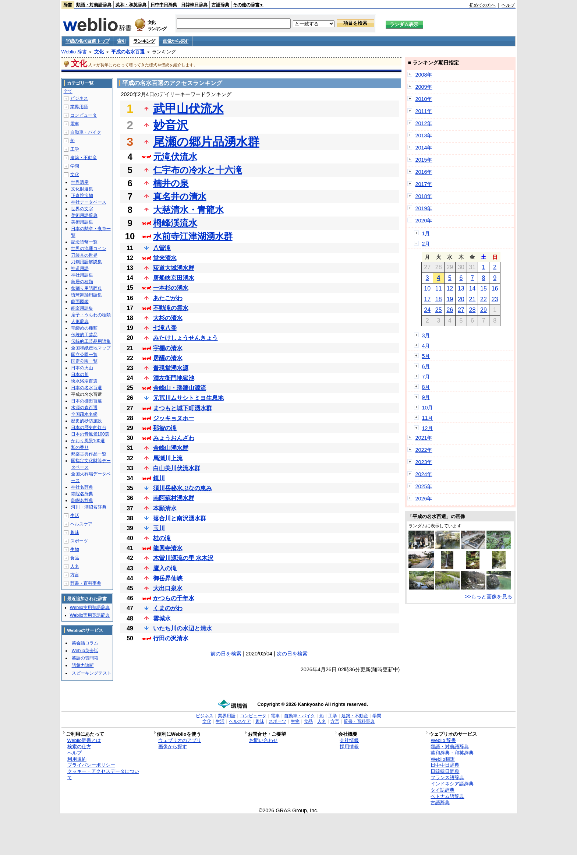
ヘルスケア (81, 524)
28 (472, 310)
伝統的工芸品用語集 (91, 341)
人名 (74, 566)
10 (427, 288)
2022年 (423, 450)
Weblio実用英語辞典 (90, 615)
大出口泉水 (168, 588)
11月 (427, 418)
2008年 (423, 75)
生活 (74, 515)
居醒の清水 (168, 358)
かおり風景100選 (88, 440)
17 (427, 299)
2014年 (423, 148)
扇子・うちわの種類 (91, 314)
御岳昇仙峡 (168, 578)
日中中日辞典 (164, 5)
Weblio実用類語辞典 (90, 607)
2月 (426, 244)
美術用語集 (82, 222)
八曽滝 (162, 248)
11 (438, 288)
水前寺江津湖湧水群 (193, 236)
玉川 (159, 528)
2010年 (423, 99)
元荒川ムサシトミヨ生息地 (188, 398)
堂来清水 (165, 258)
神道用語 (80, 268)
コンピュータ (83, 115)
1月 (426, 233)
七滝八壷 (165, 328)
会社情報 (349, 740)
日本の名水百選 (86, 387)
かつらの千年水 (173, 598)
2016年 (423, 172)
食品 (74, 557)
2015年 (423, 160)
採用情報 (349, 746)
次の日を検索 (292, 654)
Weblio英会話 (85, 650)
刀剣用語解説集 (86, 261)
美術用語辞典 (84, 215)
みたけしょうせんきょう (185, 338)
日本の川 (80, 374)
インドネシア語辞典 (452, 784)
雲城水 (162, 618)
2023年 (423, 462)
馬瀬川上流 (168, 458)
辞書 (67, 5)
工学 (74, 149)
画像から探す (175, 41)
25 (438, 310)
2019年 (423, 208)
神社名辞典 (82, 487)
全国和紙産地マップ (91, 348)
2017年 (423, 184)
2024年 (423, 474)
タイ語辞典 (442, 790)
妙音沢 (170, 125)
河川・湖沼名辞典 (88, 507)
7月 (426, 377)
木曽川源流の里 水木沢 (183, 558)
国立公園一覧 (84, 354)
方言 (74, 574)
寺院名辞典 (82, 493)
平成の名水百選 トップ (87, 41)
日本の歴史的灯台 (88, 427)
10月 (427, 408)
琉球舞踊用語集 (86, 295)
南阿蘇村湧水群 (173, 498)
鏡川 (159, 478)
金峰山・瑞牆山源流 (179, 388)
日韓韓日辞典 (194, 5)
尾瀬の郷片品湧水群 (206, 141)
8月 (426, 387)
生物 (74, 549)
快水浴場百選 (84, 381)
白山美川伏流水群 (176, 468)
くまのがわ (168, 608)
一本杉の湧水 (170, 288)
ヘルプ (508, 5)
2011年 (423, 111)
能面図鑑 (80, 301)
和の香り (80, 447)
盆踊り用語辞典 (86, 288)
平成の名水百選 (128, 51)
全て (68, 91)
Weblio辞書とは (84, 740)
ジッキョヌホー (173, 418)
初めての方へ (482, 5)
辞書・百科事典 (85, 583)
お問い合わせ (263, 740)
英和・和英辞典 (131, 5)
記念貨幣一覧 (84, 241)
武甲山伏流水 (188, 108)
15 (483, 288)
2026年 (423, 499)
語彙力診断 (83, 665)
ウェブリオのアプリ (179, 740)
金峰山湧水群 (170, 448)
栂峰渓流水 (175, 223)
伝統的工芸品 (84, 334)
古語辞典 (220, 5)
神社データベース (88, 202)
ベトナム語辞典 (447, 796)
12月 (427, 428)
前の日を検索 (225, 654)
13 (461, 288)
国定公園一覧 (84, 361)
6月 (426, 366)
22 (483, 299)
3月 (426, 335)
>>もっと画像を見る (489, 596)
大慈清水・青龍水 (188, 210)
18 (438, 299)
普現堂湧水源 (170, 368)
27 (461, 310)
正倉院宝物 (82, 195)
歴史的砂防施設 (86, 420)
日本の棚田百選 (86, 401)
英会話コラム (85, 642)
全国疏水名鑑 (84, 414)
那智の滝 (165, 428)
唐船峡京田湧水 (173, 278)
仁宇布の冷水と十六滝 (197, 170)
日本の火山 (82, 367)
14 (472, 288)
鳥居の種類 (82, 281)
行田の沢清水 (170, 638)
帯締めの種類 (84, 328)
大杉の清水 (168, 318)
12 (449, 288)
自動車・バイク (85, 132)
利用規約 (76, 759)
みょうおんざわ (173, 438)
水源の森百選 (84, 407)
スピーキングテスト (91, 673)
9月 (426, 397)
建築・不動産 (83, 157)
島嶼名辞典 (82, 500)
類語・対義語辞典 (93, 5)
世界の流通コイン (88, 248)
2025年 (423, 486)
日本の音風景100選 (90, 434)
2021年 (423, 438)
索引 (121, 41)
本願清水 (165, 508)
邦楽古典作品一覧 (88, 454)
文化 (99, 51)
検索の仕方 (79, 746)
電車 (74, 123)
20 (461, 299)
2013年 (423, 135)
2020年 (423, 221)
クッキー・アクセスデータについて (103, 774)
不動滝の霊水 (170, 308)
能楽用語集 (82, 308)
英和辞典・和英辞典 (452, 753)
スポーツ (79, 540)
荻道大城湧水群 (173, 268)
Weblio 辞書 (74, 51)
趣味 (74, 532)
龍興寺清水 (168, 548)
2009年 (423, 87)
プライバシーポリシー (91, 765)
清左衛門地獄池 (173, 378)
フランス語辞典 (447, 777)
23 (495, 299)
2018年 (423, 196)
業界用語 (79, 106)
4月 (426, 346)
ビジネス (79, 98)
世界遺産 (80, 182)
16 (495, 288)
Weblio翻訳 (442, 759)
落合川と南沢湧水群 (179, 518)
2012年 (423, 123)
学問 (74, 166)
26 (449, 310)
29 (483, 310)
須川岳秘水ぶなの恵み (182, 488)
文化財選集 (82, 188)
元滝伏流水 (175, 157)
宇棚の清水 (168, 348)
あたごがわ (168, 298)
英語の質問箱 (85, 658)
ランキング (144, 41)
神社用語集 (82, 275)
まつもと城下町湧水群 (182, 408)
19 (449, 299)
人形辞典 (80, 321)
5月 (426, 356)
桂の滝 (162, 538)
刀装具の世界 (84, 255)
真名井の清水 (179, 196)
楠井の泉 (171, 183)
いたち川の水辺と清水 (182, 628)
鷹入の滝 (165, 568)
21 (472, 299)
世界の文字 (82, 208)
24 (427, 310)
